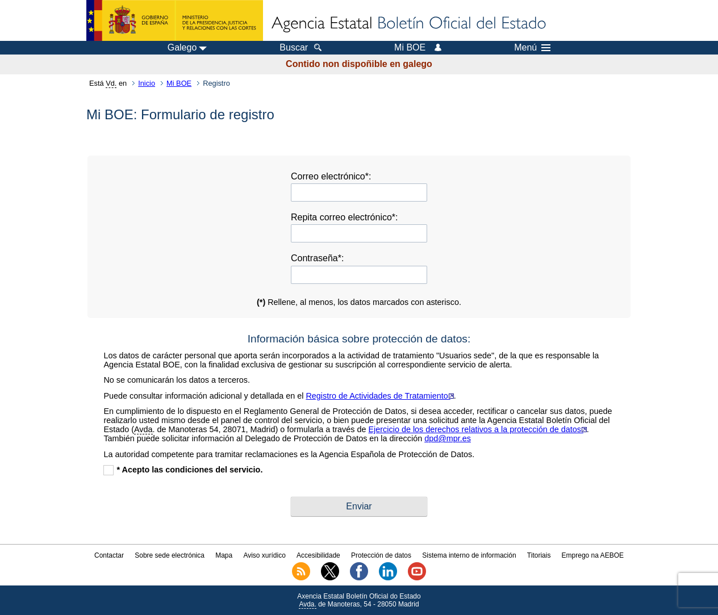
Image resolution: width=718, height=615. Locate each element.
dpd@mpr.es (447, 438)
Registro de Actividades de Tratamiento (379, 395)
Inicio (146, 83)
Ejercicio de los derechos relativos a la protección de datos (478, 429)
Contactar (109, 555)
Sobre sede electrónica (169, 555)
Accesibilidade (318, 555)
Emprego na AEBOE (593, 555)
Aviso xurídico (264, 555)
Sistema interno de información (469, 555)
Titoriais (539, 555)
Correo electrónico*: (331, 176)
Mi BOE (178, 83)
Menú (532, 47)
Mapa (223, 555)
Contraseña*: (317, 258)
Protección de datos (381, 555)
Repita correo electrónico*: (344, 217)
